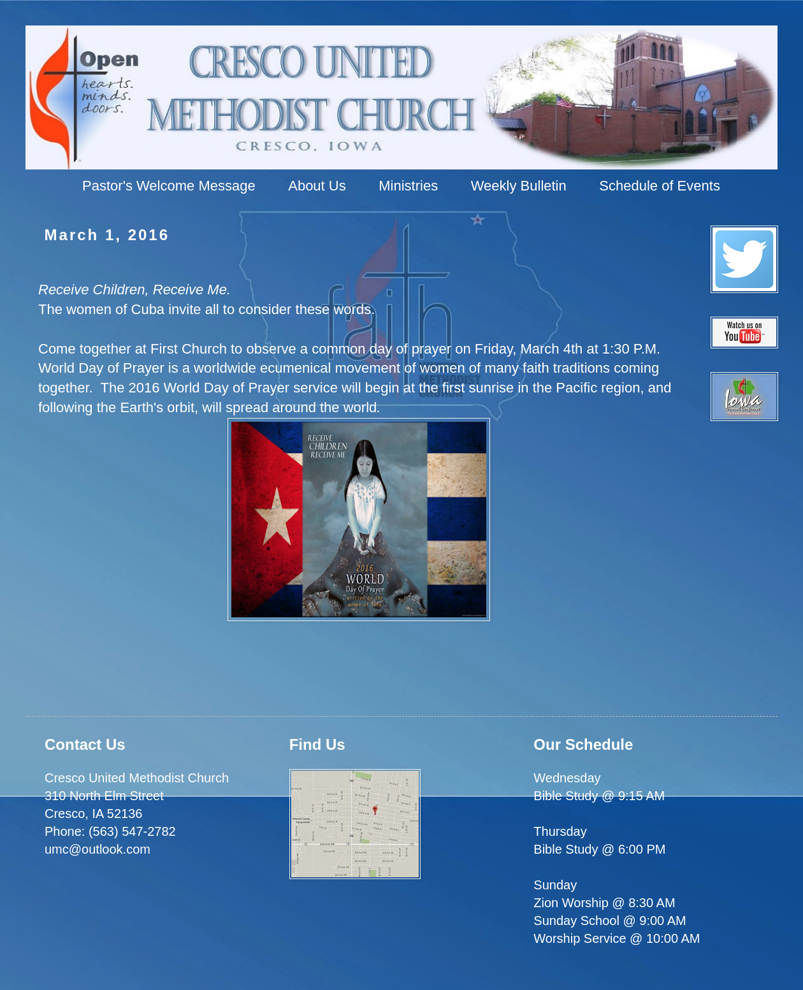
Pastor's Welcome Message (169, 186)
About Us (317, 186)
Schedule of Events (659, 186)
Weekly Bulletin (519, 186)
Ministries (408, 186)
